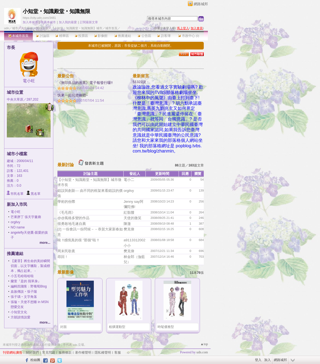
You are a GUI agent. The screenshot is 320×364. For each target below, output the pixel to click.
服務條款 (65, 352)
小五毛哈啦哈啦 (22, 276)
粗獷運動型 (117, 327)
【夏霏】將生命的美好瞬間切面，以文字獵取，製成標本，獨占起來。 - (30, 266)
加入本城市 (30, 22)
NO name (18, 227)
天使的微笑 (132, 218)
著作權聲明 (83, 352)
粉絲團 (35, 360)
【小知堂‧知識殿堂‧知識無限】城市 (76, 28)
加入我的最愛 (68, 22)
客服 (117, 352)
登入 (258, 360)
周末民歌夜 (66, 251)
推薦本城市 (48, 22)
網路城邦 (201, 4)
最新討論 (65, 164)
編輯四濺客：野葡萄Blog (29, 286)
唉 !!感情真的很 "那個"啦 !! (78, 240)
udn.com (202, 352)
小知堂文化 (19, 312)
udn (6, 28)
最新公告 (65, 76)
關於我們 (32, 352)
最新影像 (65, 272)
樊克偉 (129, 229)
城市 (15, 28)
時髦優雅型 (166, 327)
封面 (63, 327)
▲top (204, 344)
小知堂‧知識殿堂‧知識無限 (56, 11)
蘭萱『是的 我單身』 (26, 281)
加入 (267, 360)
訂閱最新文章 (89, 22)
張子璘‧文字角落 (24, 297)
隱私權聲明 (103, 352)
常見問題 (48, 352)
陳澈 (127, 224)
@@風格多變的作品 (73, 218)
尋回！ (62, 257)
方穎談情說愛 (20, 317)
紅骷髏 (129, 212)
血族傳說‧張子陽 (24, 291)
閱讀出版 (42, 28)
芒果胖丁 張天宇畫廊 (26, 217)
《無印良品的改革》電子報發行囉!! (85, 83)
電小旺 (29, 80)
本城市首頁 (18, 36)
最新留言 (141, 76)
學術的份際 (66, 201)
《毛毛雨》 (66, 212)
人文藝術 (27, 28)
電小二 (129, 180)
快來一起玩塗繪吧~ (72, 95)
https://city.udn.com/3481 (39, 17)
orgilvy (15, 222)
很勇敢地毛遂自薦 (71, 224)
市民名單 (17, 194)
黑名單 (35, 194)
